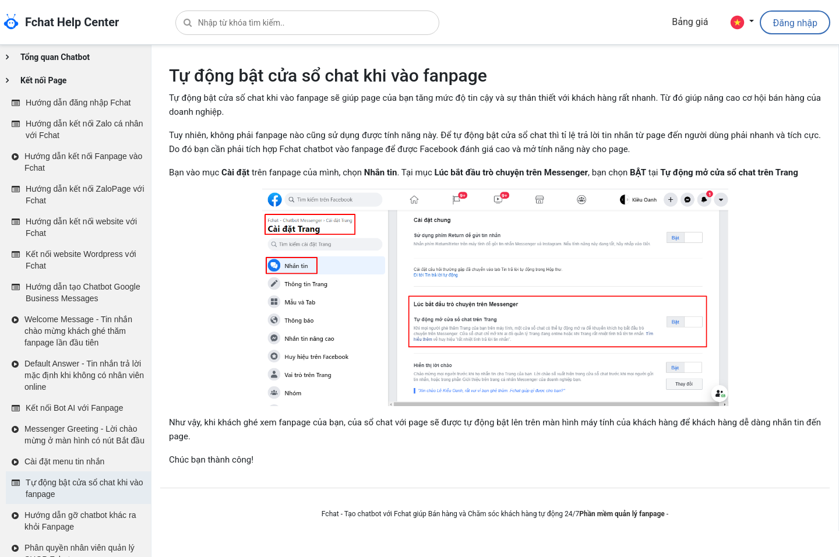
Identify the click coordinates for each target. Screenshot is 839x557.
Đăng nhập (795, 23)
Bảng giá (690, 21)
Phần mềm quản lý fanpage (622, 514)
